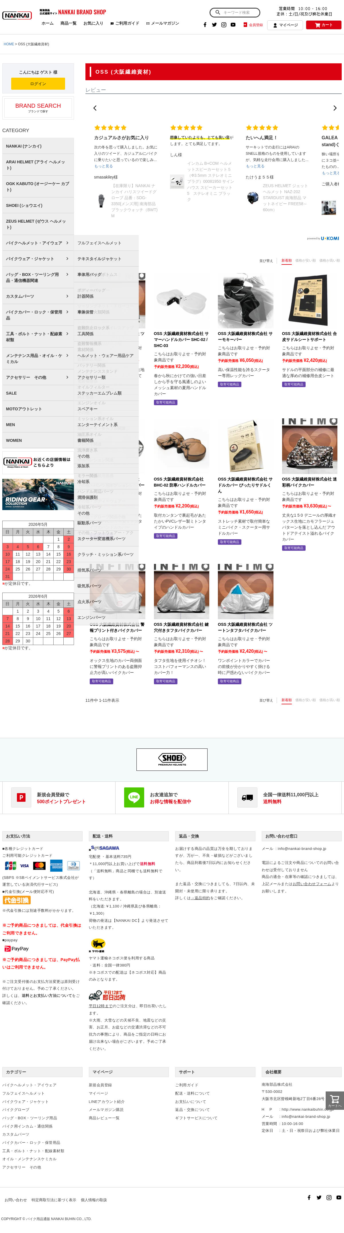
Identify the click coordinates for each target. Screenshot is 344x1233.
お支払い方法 (18, 836)
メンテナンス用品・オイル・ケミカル (34, 358)
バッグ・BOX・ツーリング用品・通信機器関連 (32, 277)
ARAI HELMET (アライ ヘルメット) (35, 165)
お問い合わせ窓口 (281, 836)
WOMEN (14, 440)
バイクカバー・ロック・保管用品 (34, 315)
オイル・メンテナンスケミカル (29, 1159)
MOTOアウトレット (24, 409)
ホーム (48, 23)
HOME (9, 44)
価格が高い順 (329, 260)
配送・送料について (192, 1093)
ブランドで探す (38, 108)
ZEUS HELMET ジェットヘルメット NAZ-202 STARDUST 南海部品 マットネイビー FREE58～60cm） (285, 197)
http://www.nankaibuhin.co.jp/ (308, 1109)
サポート (187, 1072)
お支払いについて (190, 1101)
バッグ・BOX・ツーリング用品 (29, 1118)
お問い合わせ (16, 1200)
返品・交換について (192, 1109)
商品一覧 (68, 23)
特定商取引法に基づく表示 (54, 1200)
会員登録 (253, 25)
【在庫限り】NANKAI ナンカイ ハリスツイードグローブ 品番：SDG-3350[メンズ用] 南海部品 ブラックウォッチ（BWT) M (134, 200)
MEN (10, 424)
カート (324, 25)
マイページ (285, 25)
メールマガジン (162, 23)
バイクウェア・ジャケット (30, 258)
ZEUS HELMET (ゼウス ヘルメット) (36, 224)
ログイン (38, 83)
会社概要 (273, 1072)
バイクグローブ (16, 1109)
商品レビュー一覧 (104, 1118)
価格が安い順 (305, 260)
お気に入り (93, 23)
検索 (217, 13)
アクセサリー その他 (26, 377)
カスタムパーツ (20, 296)
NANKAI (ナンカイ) (24, 146)
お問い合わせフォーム (312, 884)
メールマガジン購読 (106, 1109)
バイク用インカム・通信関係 (27, 1126)
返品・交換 (189, 836)
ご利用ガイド (124, 23)
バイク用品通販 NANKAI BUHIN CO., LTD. (59, 1219)
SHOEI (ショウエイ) (24, 205)
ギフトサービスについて (196, 1118)
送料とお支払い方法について (47, 995)
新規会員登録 (100, 1085)
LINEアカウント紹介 (107, 1101)
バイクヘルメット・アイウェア (34, 243)
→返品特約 (200, 898)
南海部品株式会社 (277, 1084)
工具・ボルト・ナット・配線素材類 (34, 337)
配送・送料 (103, 836)
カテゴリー (16, 1072)
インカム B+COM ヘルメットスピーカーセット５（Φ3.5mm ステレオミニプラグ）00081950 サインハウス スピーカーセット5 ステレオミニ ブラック (210, 181)
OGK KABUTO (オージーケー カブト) (37, 186)
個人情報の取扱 (94, 1200)
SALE (11, 393)
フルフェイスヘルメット (23, 1093)
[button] (95, 108)
